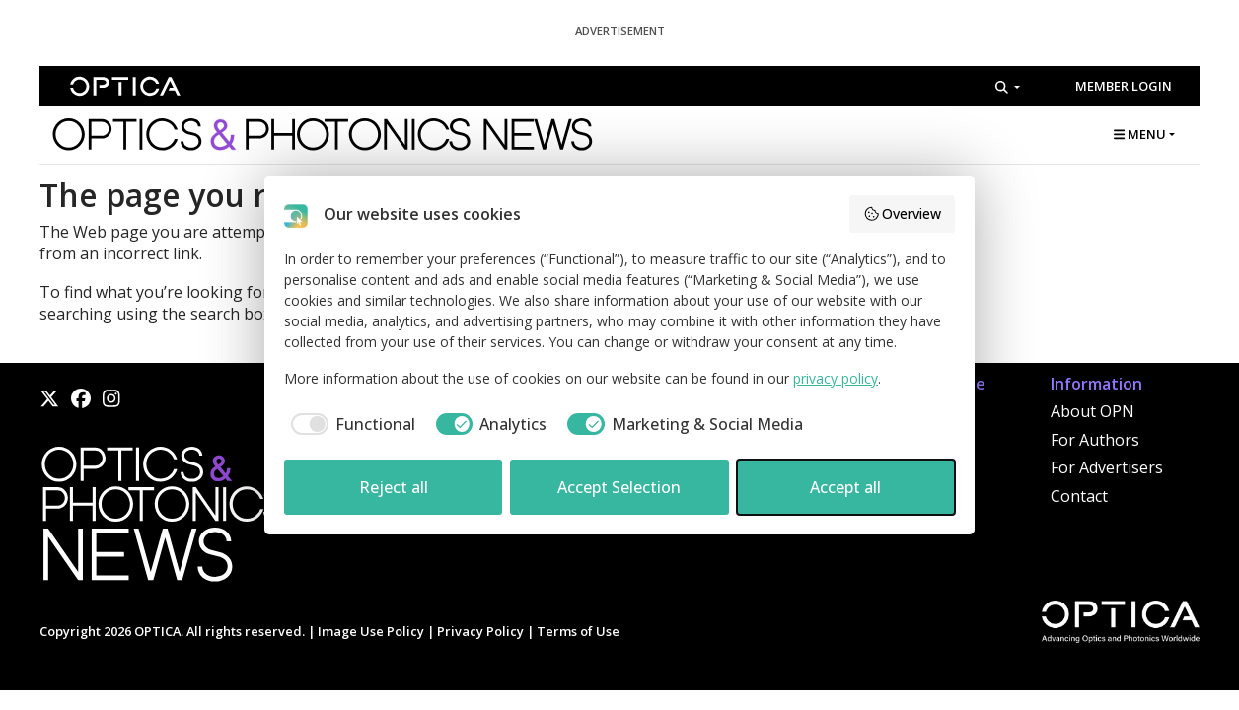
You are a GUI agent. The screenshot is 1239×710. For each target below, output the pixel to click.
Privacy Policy (480, 631)
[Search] (1008, 87)
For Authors (1095, 440)
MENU (1140, 134)
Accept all (845, 487)
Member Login (1123, 86)
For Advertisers (1107, 467)
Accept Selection (619, 487)
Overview (902, 213)
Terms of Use (578, 631)
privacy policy (835, 378)
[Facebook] (81, 398)
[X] (49, 398)
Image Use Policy (371, 631)
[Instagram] (111, 398)
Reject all (393, 487)
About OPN (1092, 411)
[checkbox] (349, 424)
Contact (1079, 496)
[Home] (162, 520)
